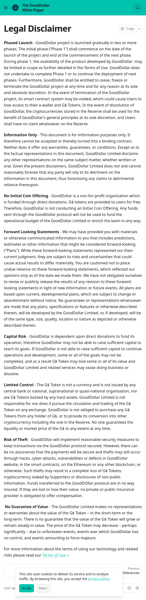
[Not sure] (129, 588)
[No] (137, 588)
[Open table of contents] (6, 8)
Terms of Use (55, 555)
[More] (139, 28)
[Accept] (26, 588)
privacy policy (98, 578)
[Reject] (43, 588)
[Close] (117, 573)
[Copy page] (127, 28)
